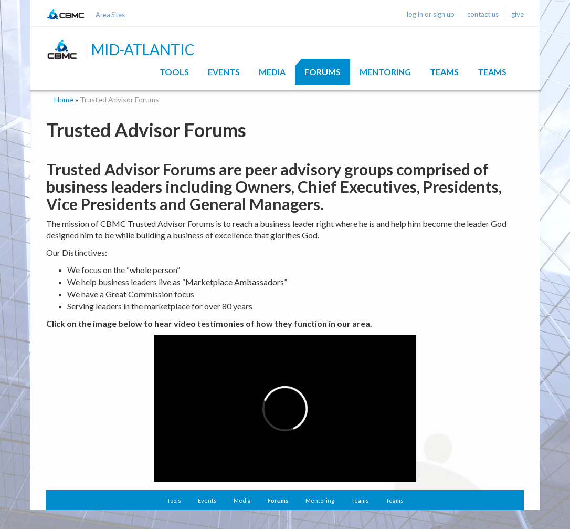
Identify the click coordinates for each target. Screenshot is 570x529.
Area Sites (110, 15)
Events (224, 72)
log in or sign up (431, 14)
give (517, 14)
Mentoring (385, 72)
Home (63, 99)
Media (272, 72)
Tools (174, 72)
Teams (444, 72)
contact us (483, 14)
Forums (322, 72)
